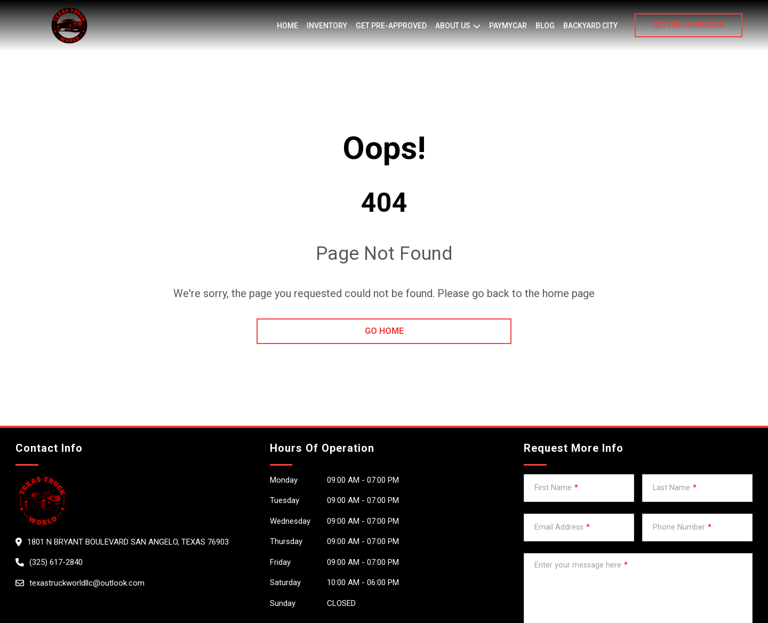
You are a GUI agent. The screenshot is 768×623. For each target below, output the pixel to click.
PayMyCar (508, 25)
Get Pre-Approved (391, 25)
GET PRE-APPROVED (688, 25)
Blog (545, 25)
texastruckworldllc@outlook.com (87, 583)
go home (384, 331)
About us (452, 25)
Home (287, 25)
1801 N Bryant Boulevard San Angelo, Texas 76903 (128, 542)
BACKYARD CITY (590, 25)
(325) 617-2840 (56, 562)
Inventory (327, 25)
